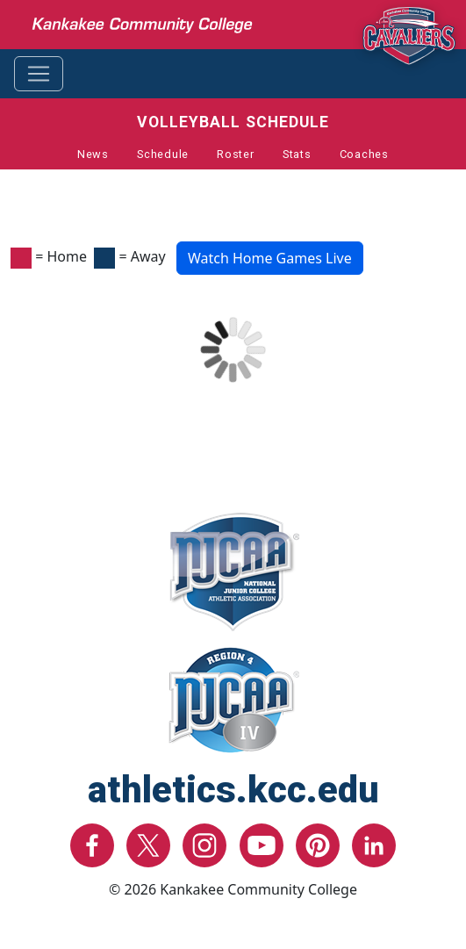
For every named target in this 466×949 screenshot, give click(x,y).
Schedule (163, 154)
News (93, 154)
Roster (236, 154)
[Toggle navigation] (38, 73)
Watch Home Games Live (270, 258)
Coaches (364, 154)
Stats (297, 154)
